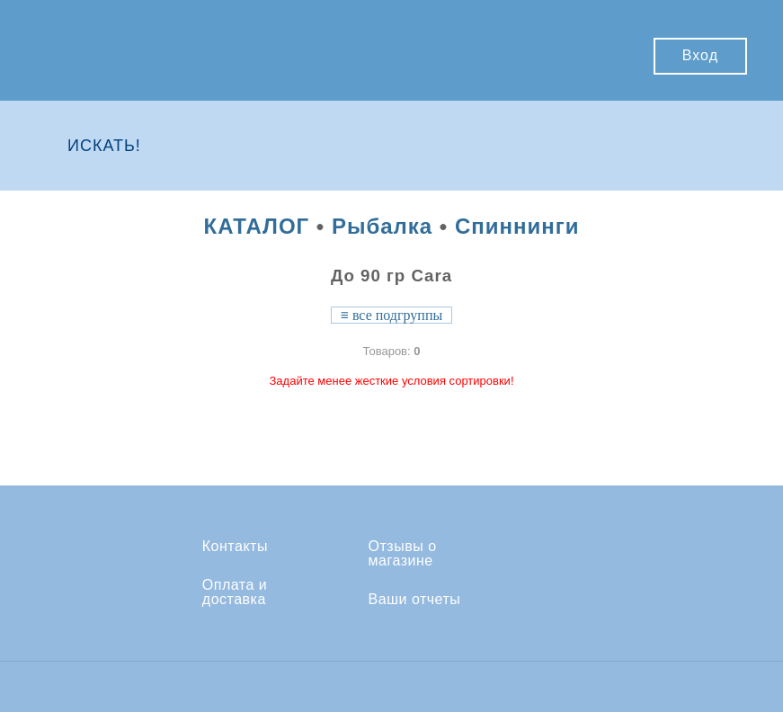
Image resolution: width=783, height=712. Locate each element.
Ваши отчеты (415, 599)
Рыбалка (382, 226)
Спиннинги (517, 226)
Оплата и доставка (234, 592)
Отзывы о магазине (403, 553)
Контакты (235, 546)
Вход (700, 55)
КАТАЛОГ (256, 226)
